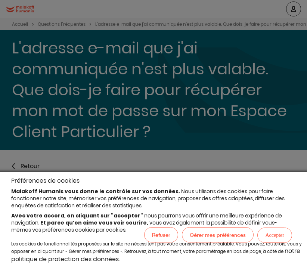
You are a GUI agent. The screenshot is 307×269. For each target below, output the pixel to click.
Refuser (161, 235)
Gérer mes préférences (218, 235)
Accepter (274, 235)
